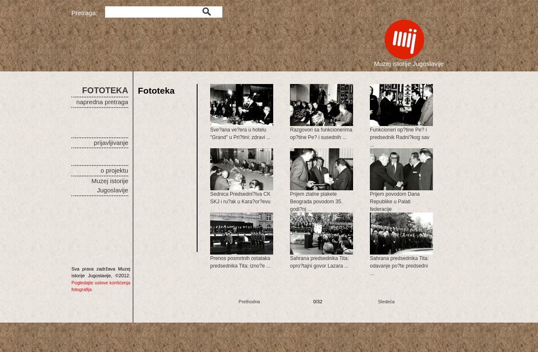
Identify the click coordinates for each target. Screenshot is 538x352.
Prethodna (249, 301)
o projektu (114, 170)
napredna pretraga (102, 101)
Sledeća (386, 301)
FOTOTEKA (105, 90)
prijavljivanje (111, 142)
